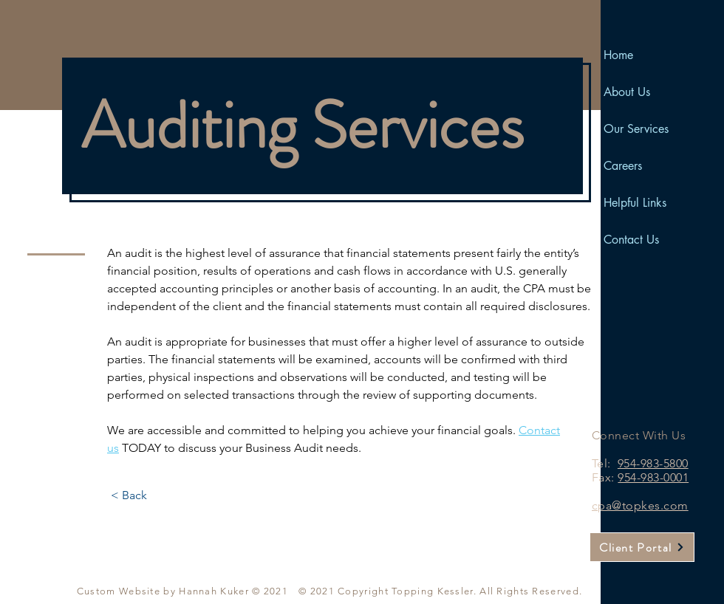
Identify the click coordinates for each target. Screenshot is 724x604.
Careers (623, 166)
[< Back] (129, 495)
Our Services (636, 129)
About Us (627, 92)
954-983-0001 (653, 477)
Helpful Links (635, 202)
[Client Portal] (642, 547)
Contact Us (631, 239)
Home (618, 55)
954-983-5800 (653, 463)
